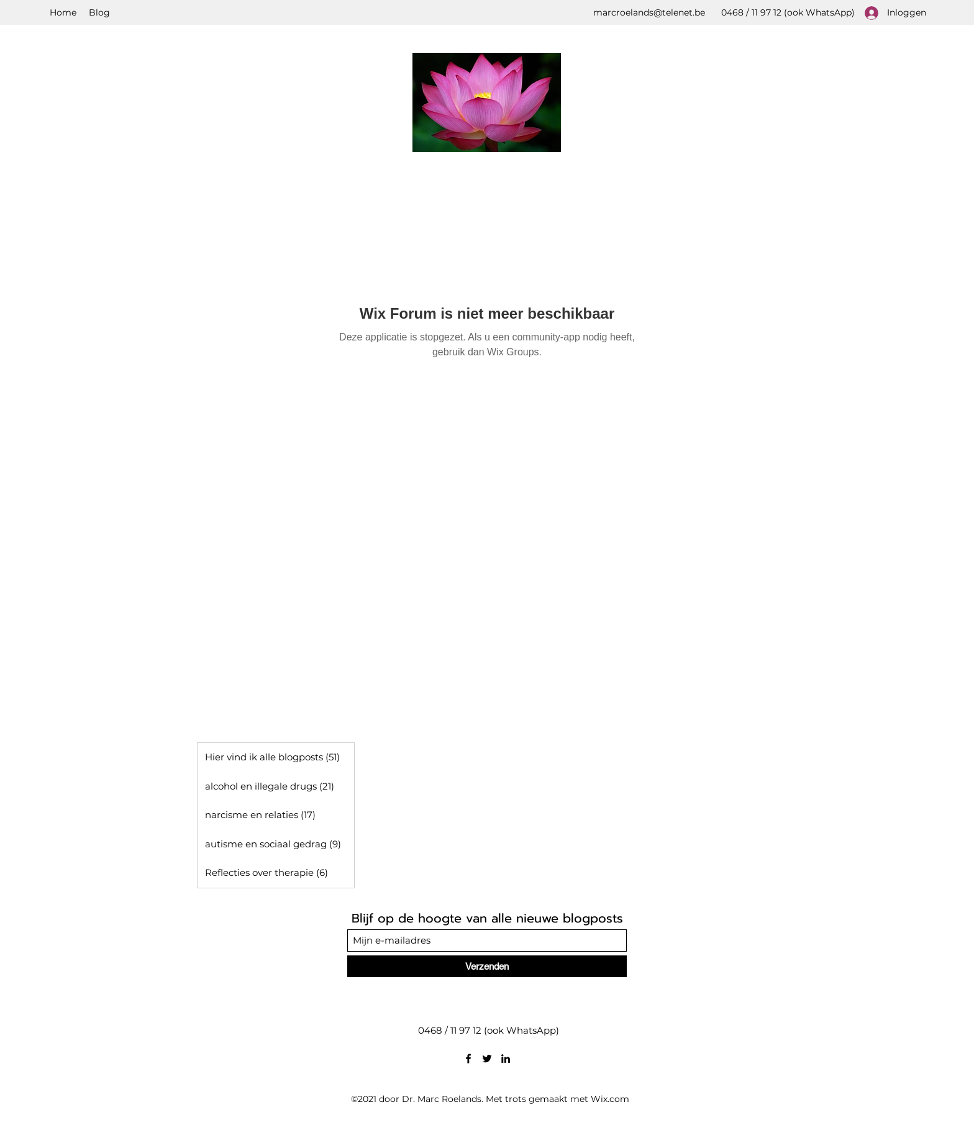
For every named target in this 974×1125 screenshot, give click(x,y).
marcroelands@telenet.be (649, 12)
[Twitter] (487, 1058)
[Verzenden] (487, 966)
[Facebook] (468, 1058)
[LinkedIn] (505, 1058)
